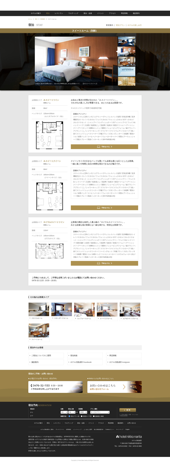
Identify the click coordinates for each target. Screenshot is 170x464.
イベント (100, 13)
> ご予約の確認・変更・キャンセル (128, 414)
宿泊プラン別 (74, 416)
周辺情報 (124, 13)
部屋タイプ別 (86, 416)
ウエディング (73, 13)
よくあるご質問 (88, 429)
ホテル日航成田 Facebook (80, 362)
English (128, 429)
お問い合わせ (131, 423)
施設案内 (136, 13)
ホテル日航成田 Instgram (119, 362)
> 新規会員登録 (123, 415)
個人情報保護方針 (98, 429)
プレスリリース (59, 429)
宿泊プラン (120, 25)
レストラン (59, 13)
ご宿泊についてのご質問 (41, 355)
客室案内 (42, 19)
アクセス (112, 13)
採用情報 (68, 429)
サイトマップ (119, 429)
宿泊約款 (73, 355)
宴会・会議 (88, 13)
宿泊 (47, 13)
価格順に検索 (98, 416)
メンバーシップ (77, 429)
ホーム (30, 19)
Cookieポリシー (109, 429)
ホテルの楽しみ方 (135, 25)
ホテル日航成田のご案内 (46, 429)
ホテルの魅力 (36, 13)
